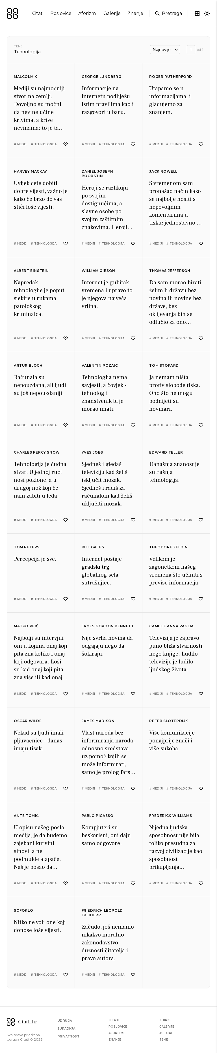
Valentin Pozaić (100, 365)
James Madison (98, 721)
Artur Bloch (28, 365)
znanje (135, 13)
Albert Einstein (31, 271)
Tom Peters (27, 547)
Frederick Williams (170, 816)
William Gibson (98, 271)
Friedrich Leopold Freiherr (102, 912)
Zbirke (165, 1020)
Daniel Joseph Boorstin (97, 173)
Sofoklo (23, 910)
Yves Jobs (92, 452)
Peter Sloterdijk (168, 721)
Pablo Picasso (98, 816)
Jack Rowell (163, 171)
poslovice (60, 13)
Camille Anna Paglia (171, 626)
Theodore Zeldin (168, 547)
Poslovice (117, 1026)
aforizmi (87, 13)
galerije (112, 13)
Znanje (114, 1039)
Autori (165, 1033)
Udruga (65, 1021)
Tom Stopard (164, 365)
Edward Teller (166, 452)
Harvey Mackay (30, 171)
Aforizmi (116, 1033)
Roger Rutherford (170, 76)
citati (38, 13)
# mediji (20, 144)
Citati (113, 1020)
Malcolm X (25, 76)
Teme (18, 46)
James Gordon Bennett (108, 626)
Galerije (166, 1026)
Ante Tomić (26, 816)
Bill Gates (93, 547)
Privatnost (68, 1036)
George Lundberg (101, 76)
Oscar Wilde (28, 721)
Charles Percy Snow (37, 452)
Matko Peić (26, 626)
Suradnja (66, 1028)
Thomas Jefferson (169, 271)
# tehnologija (44, 144)
